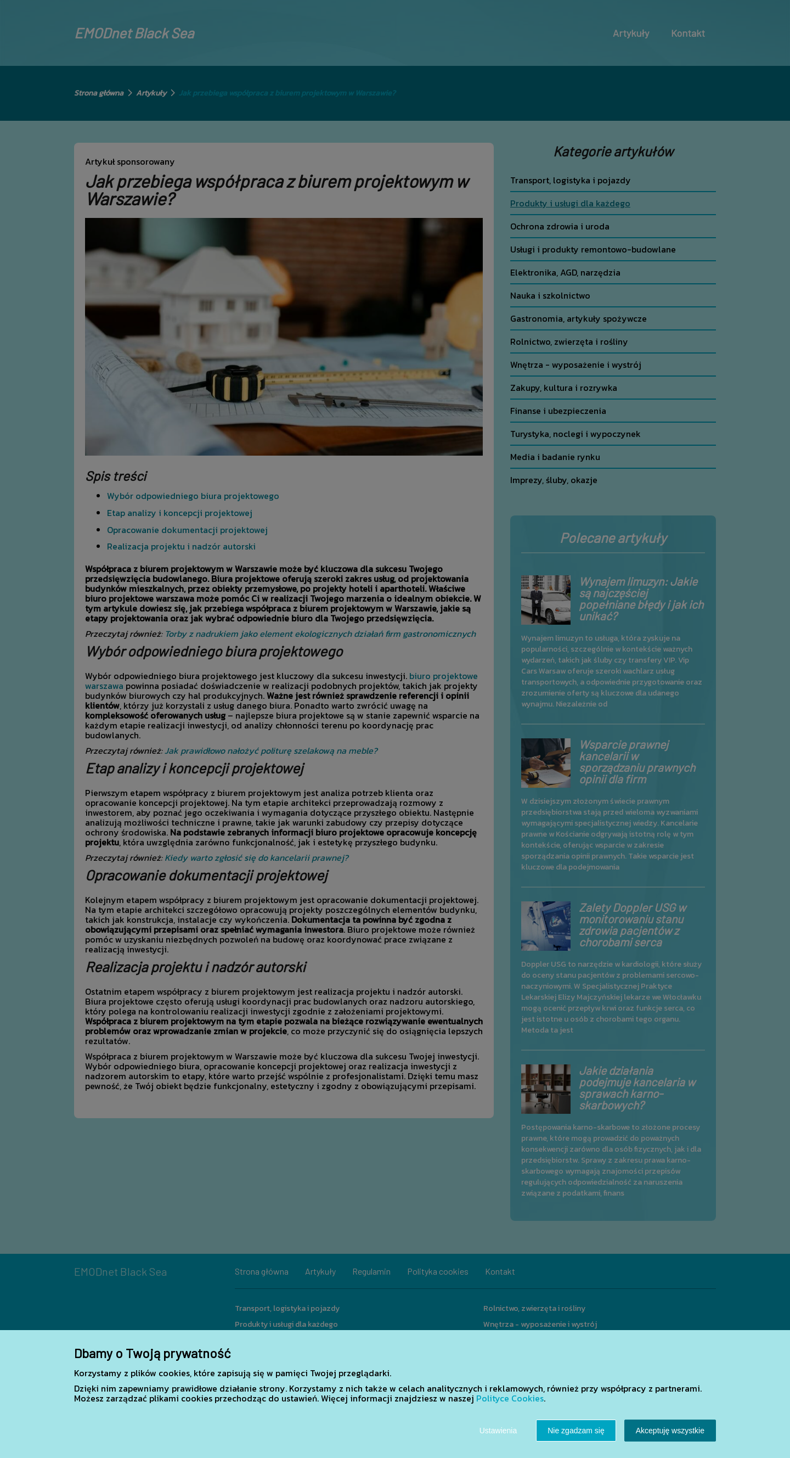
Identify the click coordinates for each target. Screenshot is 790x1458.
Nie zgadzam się (576, 1430)
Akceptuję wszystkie (670, 1430)
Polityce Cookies (510, 1398)
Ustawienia (498, 1430)
